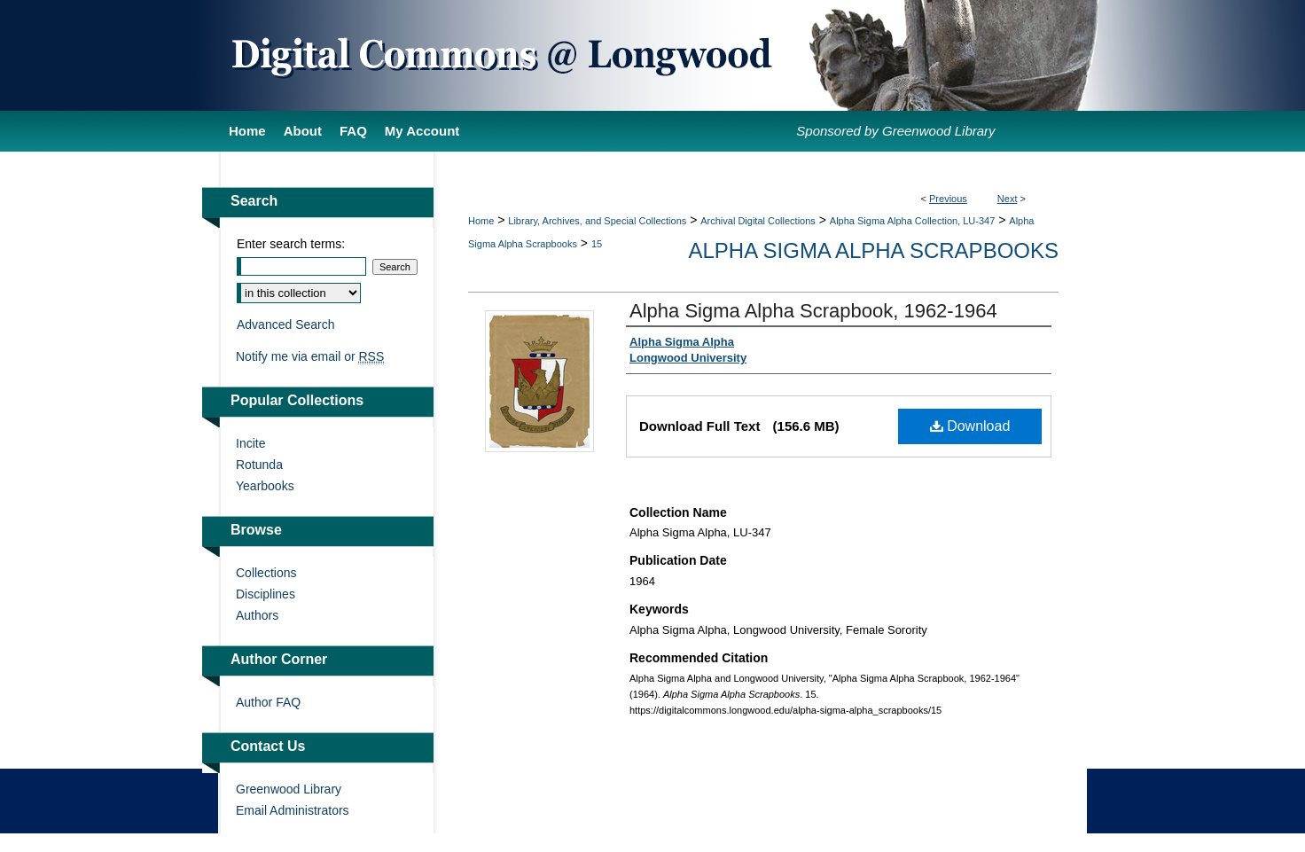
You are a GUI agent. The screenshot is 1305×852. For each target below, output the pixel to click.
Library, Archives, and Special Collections (597, 220)
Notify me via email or (310, 356)
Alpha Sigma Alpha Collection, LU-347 (913, 220)
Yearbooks (265, 486)
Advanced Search (286, 324)
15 (596, 243)
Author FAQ (268, 702)
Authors (257, 615)
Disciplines (265, 594)
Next (1007, 198)
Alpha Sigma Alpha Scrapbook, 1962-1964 (813, 311)
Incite (250, 443)
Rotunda (259, 464)
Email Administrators (292, 810)
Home (481, 220)
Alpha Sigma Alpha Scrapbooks (873, 250)
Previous (948, 198)
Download (970, 426)
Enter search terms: (291, 244)
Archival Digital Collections (758, 220)
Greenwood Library (288, 789)
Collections (266, 573)
